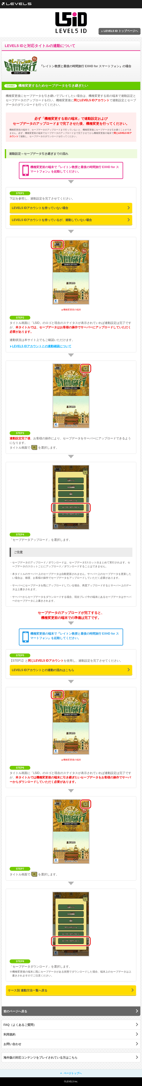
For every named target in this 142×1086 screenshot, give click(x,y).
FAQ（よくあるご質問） (20, 1024)
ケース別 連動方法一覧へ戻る (27, 990)
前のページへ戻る (15, 1011)
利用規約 (9, 1034)
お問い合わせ (12, 1044)
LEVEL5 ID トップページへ (119, 30)
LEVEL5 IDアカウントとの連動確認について (40, 346)
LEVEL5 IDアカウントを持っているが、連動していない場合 (52, 220)
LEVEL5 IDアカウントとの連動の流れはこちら (43, 670)
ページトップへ (71, 1073)
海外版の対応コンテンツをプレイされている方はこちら (40, 1057)
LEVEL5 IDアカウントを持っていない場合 (40, 208)
